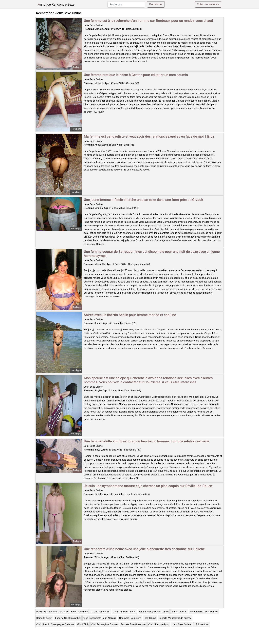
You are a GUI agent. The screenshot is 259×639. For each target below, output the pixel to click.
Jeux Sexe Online (181, 624)
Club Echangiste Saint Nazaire (99, 618)
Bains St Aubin (44, 618)
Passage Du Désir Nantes (204, 611)
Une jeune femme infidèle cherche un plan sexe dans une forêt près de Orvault (143, 200)
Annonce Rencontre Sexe (56, 4)
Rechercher (156, 4)
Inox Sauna (150, 618)
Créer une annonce (208, 4)
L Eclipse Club (201, 624)
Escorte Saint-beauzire (133, 624)
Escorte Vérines (79, 611)
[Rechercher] (126, 4)
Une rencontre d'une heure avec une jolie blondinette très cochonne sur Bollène (144, 549)
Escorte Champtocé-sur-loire (52, 611)
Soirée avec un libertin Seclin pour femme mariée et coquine (130, 315)
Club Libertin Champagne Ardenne (55, 624)
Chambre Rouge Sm (130, 618)
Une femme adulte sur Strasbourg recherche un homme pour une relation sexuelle (146, 441)
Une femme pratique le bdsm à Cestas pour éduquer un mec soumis (136, 75)
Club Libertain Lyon (158, 624)
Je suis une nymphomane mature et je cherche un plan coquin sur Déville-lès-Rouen (148, 486)
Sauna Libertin (179, 611)
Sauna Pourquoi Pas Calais (153, 611)
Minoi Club (83, 624)
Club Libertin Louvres (124, 611)
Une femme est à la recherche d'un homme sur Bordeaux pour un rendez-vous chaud (148, 21)
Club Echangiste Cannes (104, 624)
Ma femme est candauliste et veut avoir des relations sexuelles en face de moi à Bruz (149, 136)
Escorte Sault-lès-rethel (68, 618)
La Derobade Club (100, 611)
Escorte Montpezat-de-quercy (175, 618)
